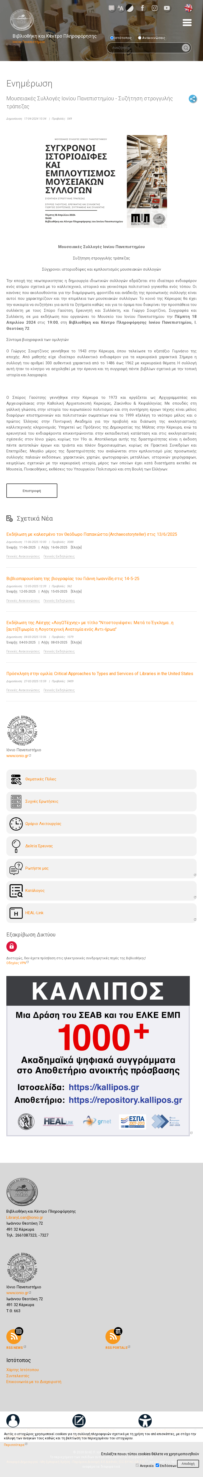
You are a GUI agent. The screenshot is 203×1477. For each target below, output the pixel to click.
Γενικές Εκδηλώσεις (59, 556)
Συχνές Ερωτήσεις (34, 801)
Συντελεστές (17, 1376)
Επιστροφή (32, 491)
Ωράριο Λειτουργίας (35, 824)
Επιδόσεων (168, 1466)
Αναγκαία (147, 1466)
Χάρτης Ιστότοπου (22, 1369)
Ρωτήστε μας (29, 868)
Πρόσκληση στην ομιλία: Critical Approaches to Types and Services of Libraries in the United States (99, 673)
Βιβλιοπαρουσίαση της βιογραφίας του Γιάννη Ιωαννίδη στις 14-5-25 (72, 578)
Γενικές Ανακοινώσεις (23, 556)
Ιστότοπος (121, 38)
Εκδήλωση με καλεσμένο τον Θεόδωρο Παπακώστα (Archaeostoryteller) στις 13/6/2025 (91, 534)
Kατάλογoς (27, 890)
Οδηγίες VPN (16, 963)
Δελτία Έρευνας (31, 846)
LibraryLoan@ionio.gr (24, 1217)
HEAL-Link (26, 913)
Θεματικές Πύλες (33, 779)
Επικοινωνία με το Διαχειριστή (33, 1381)
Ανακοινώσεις (151, 38)
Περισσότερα (14, 1445)
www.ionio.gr (17, 755)
